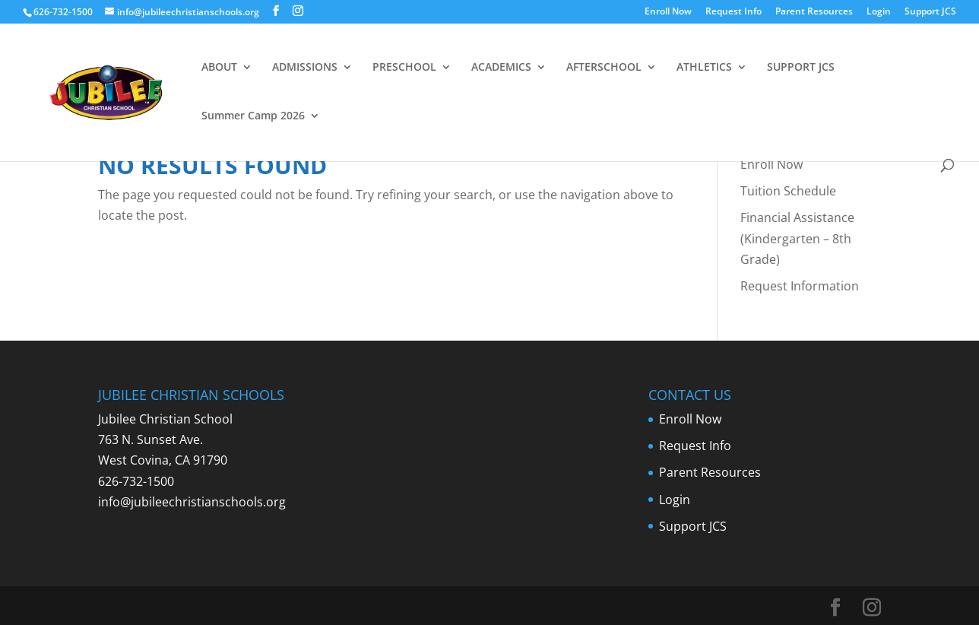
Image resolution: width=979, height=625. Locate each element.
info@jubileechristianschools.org (192, 501)
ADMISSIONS (304, 68)
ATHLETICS (704, 68)
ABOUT (219, 68)
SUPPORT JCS (801, 68)
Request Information (799, 286)
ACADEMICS (501, 68)
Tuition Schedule (788, 190)
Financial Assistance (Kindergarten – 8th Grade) (797, 238)
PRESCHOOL (404, 68)
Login (879, 12)
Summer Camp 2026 (253, 116)
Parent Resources (814, 12)
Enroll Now (668, 12)
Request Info (733, 12)
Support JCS (930, 12)
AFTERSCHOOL (604, 68)
